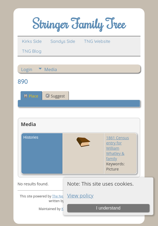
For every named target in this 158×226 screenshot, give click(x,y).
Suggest (55, 96)
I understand (108, 208)
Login (26, 69)
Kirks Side (32, 41)
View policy (80, 195)
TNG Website (97, 41)
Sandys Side (62, 41)
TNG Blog (31, 51)
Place (31, 96)
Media (50, 69)
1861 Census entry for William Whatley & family (117, 148)
